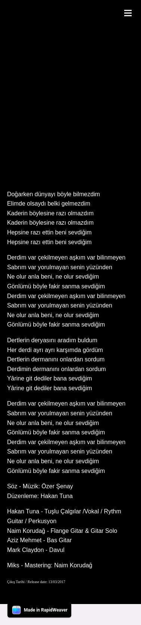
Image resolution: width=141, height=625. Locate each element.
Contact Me (78, 614)
